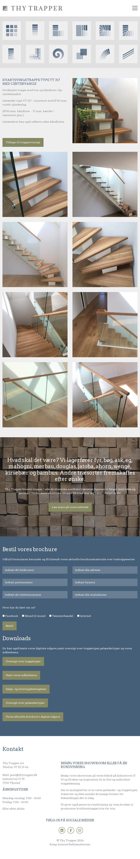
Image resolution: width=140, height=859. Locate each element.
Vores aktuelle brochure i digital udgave (33, 716)
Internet (85, 615)
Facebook (11, 615)
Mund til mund (35, 615)
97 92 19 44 (21, 767)
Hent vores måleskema (21, 675)
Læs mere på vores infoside (70, 507)
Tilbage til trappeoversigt (23, 142)
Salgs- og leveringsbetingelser (26, 689)
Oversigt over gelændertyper (25, 702)
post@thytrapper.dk (23, 775)
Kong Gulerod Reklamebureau (70, 844)
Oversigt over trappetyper (23, 661)
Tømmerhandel (62, 615)
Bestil (9, 625)
